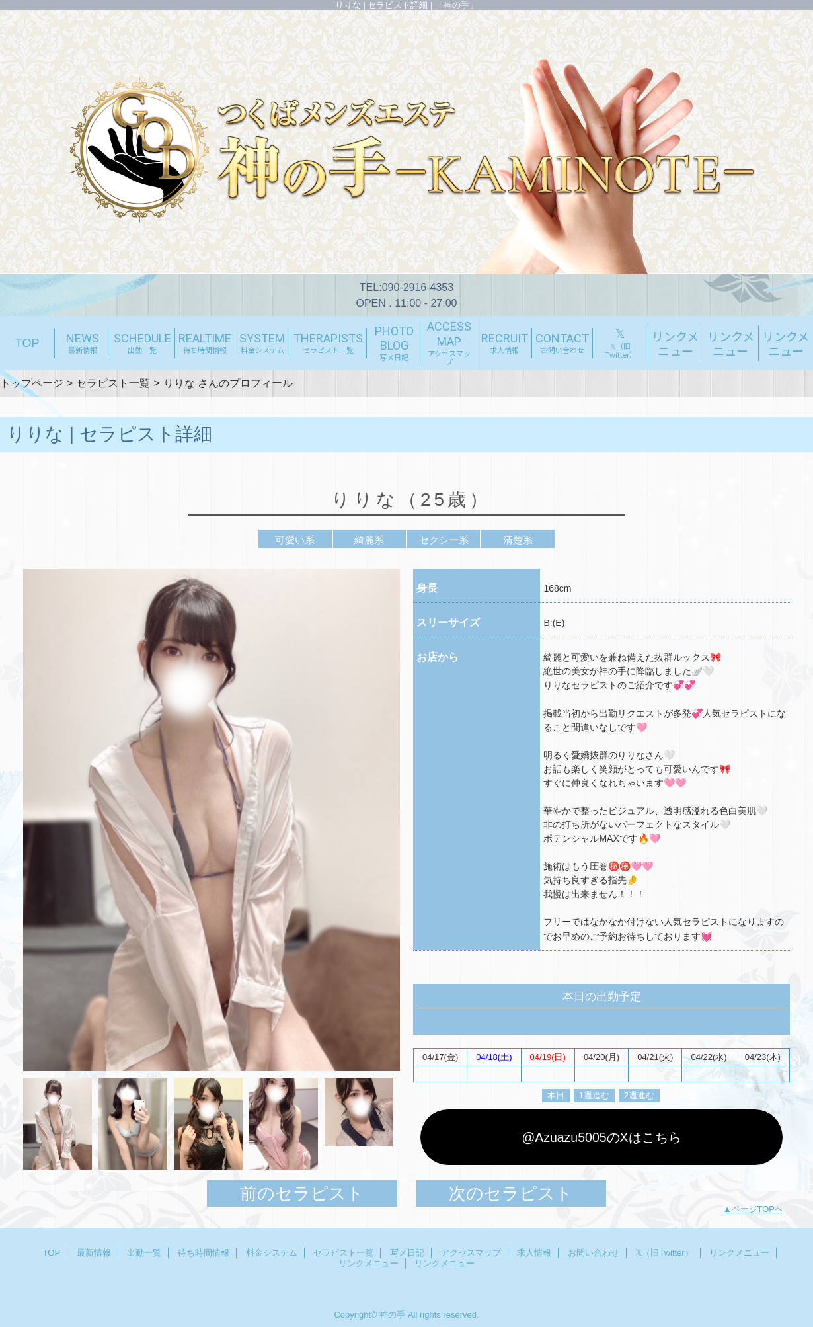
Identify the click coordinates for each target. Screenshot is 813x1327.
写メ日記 (407, 1253)
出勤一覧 (144, 1253)
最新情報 (94, 1253)
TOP (27, 343)
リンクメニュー (739, 1253)
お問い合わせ (593, 1253)
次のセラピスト (511, 1193)
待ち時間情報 (203, 1253)
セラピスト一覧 (113, 383)
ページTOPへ (758, 1209)
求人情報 (534, 1253)
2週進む (639, 1095)
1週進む (594, 1095)
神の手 (392, 1315)
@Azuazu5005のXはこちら (601, 1137)
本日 (555, 1095)
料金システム (271, 1253)
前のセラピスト (302, 1193)
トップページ (31, 383)
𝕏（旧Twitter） (664, 1253)
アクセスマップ (471, 1253)
